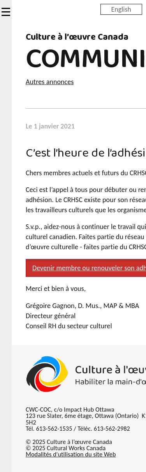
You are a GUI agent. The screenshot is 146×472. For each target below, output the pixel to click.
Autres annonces (50, 81)
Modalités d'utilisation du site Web (71, 454)
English (121, 9)
